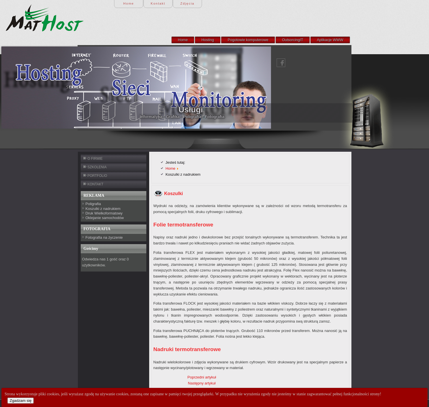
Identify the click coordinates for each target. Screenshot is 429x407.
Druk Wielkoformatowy (104, 213)
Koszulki (173, 193)
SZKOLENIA (97, 167)
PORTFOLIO (97, 176)
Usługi (116, 109)
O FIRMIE (95, 159)
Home (183, 40)
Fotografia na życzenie (104, 237)
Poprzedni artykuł (201, 377)
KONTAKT (96, 184)
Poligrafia (93, 204)
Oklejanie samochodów (105, 218)
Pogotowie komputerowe (248, 40)
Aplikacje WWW (330, 40)
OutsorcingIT (292, 40)
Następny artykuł (202, 383)
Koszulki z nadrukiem (103, 208)
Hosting (207, 40)
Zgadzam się (20, 400)
